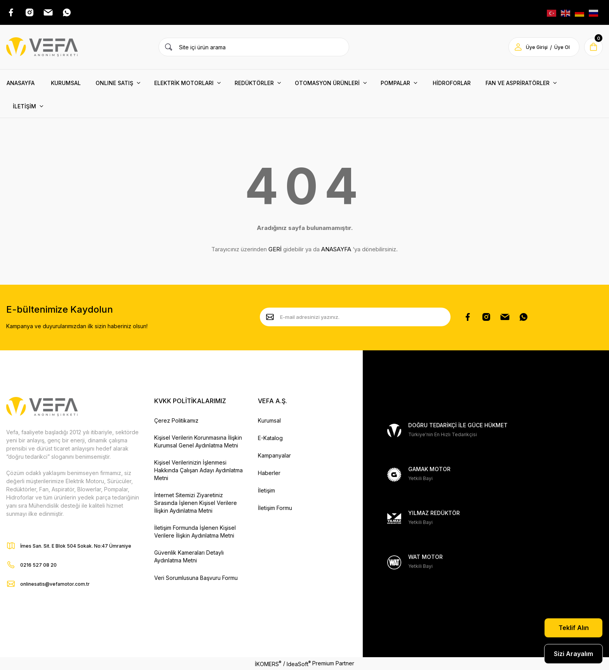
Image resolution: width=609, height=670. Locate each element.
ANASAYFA (336, 249)
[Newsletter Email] (355, 317)
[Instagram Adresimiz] (29, 12)
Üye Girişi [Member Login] (537, 47)
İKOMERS (268, 663)
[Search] (253, 47)
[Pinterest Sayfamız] (505, 317)
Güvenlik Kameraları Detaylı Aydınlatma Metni (189, 556)
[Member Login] (518, 47)
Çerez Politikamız (176, 420)
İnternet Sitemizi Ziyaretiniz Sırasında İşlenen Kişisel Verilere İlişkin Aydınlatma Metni (195, 503)
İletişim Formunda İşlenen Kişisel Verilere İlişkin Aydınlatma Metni (195, 531)
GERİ (275, 249)
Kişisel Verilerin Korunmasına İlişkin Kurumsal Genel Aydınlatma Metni (198, 441)
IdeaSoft (299, 663)
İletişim (266, 490)
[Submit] (270, 317)
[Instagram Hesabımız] (486, 317)
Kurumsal (269, 420)
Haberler (269, 473)
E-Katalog (270, 438)
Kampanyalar (274, 455)
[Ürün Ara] (168, 47)
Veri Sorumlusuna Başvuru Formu (196, 577)
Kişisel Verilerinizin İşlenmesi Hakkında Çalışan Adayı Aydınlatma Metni (198, 470)
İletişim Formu (275, 508)
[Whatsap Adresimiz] (66, 12)
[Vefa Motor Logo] (42, 47)
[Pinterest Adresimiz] (48, 12)
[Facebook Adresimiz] (11, 12)
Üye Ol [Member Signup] (562, 47)
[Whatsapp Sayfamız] (523, 317)
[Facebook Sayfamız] (467, 317)
